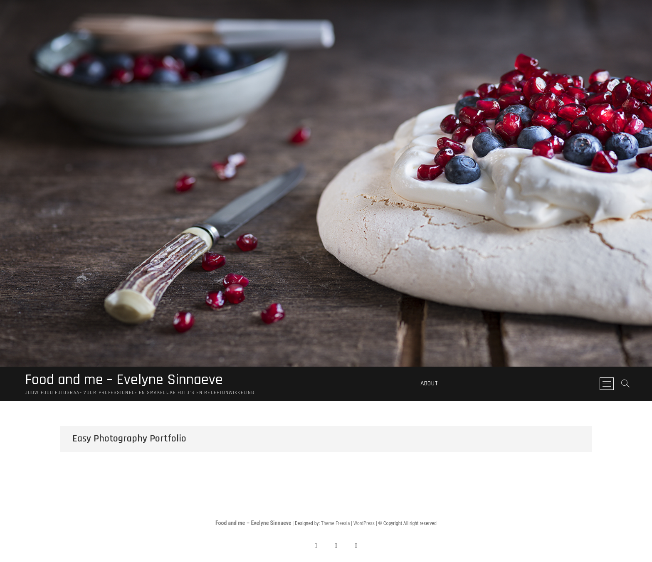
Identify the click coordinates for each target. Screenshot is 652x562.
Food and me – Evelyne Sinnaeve (124, 380)
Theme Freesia (335, 523)
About (429, 383)
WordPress (364, 523)
